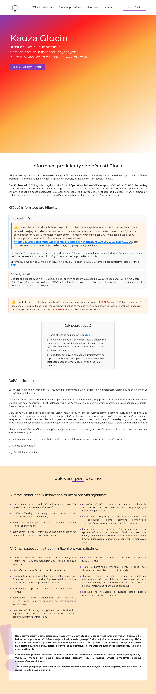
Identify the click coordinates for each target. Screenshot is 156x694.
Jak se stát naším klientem (28, 67)
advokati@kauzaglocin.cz (30, 661)
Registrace (93, 7)
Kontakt (108, 7)
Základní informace (43, 7)
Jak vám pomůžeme (70, 7)
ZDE (13, 265)
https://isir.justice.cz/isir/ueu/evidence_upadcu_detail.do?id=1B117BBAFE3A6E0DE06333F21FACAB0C (73, 242)
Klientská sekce (134, 7)
